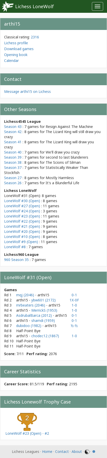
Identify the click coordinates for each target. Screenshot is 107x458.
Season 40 (13, 152)
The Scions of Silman (63, 162)
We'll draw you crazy (63, 152)
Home (47, 451)
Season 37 (13, 167)
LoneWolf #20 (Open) (22, 231)
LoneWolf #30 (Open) (22, 200)
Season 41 (13, 141)
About (77, 451)
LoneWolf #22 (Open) (22, 221)
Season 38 (13, 162)
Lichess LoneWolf (34, 6)
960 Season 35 (16, 259)
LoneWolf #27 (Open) (22, 205)
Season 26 (13, 182)
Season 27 (13, 177)
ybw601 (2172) (43, 300)
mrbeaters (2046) (31, 305)
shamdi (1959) (43, 320)
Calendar (11, 60)
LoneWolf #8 (15, 246)
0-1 (74, 294)
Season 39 (13, 157)
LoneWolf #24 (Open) (22, 211)
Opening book (15, 54)
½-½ (74, 325)
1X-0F (74, 300)
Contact (62, 451)
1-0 (74, 305)
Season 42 (13, 131)
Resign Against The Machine (69, 126)
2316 (35, 37)
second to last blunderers (67, 157)
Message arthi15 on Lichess (27, 91)
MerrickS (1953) (44, 310)
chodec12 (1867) (45, 335)
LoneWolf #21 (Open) (22, 226)
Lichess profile (16, 42)
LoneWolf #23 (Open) (22, 216)
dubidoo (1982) (29, 325)
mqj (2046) (25, 294)
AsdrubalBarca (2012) (34, 315)
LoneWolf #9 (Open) (21, 241)
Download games (19, 48)
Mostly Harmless (60, 177)
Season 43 (13, 126)
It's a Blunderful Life (62, 182)
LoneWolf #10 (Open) (22, 236)
